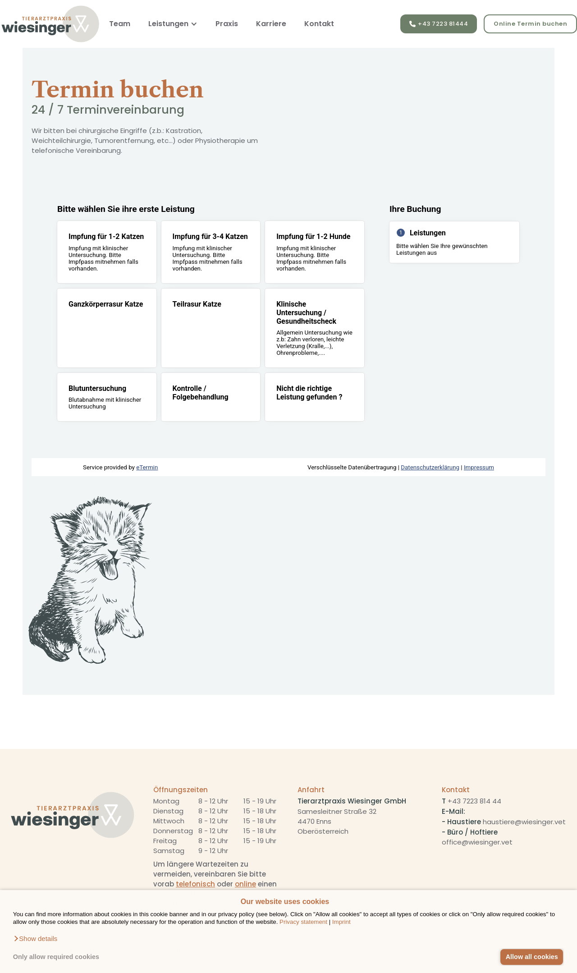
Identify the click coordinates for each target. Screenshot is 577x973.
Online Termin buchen (530, 23)
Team (119, 23)
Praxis (226, 23)
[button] (35, 938)
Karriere (271, 23)
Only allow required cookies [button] (56, 956)
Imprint (341, 921)
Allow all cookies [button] (532, 956)
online (245, 884)
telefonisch (195, 884)
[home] (50, 24)
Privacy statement (303, 921)
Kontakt (319, 23)
